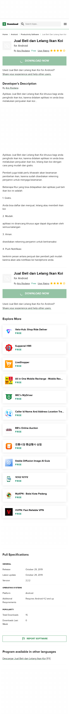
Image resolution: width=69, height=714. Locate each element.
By (22, 50)
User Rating (52, 50)
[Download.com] (10, 24)
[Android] (14, 34)
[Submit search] (22, 24)
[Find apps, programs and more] (40, 24)
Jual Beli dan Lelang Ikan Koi (38, 43)
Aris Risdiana (12, 88)
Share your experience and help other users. (27, 74)
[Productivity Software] (30, 34)
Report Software (35, 639)
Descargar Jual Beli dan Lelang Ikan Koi (24, 658)
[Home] (5, 34)
